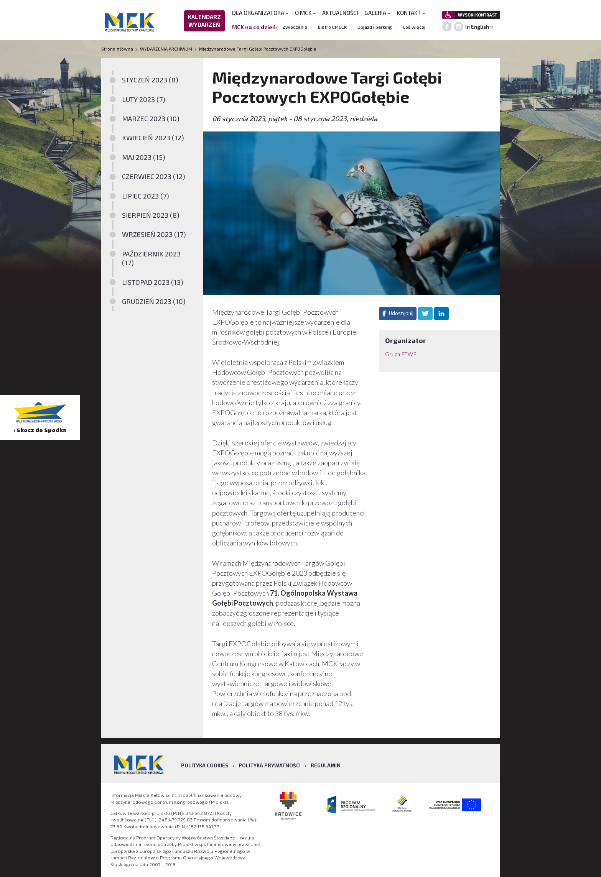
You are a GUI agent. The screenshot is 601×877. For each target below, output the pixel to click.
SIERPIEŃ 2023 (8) (150, 215)
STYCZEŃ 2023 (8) (150, 80)
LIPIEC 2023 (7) (145, 196)
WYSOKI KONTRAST (477, 14)
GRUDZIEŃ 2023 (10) (154, 301)
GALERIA (377, 12)
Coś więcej (414, 27)
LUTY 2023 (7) (143, 99)
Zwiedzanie (295, 27)
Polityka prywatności (270, 765)
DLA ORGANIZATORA (260, 12)
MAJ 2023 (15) (143, 157)
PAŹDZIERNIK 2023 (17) (151, 258)
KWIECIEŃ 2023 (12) (153, 137)
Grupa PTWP (400, 354)
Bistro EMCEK (332, 27)
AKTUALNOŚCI (340, 12)
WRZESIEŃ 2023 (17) (154, 234)
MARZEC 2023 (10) (150, 118)
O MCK (305, 12)
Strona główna (117, 48)
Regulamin (326, 765)
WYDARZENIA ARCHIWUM (166, 48)
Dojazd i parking (374, 27)
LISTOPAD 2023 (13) (152, 282)
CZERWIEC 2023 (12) (153, 176)
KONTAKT (411, 12)
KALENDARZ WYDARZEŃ (204, 20)
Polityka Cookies (205, 765)
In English (477, 27)
